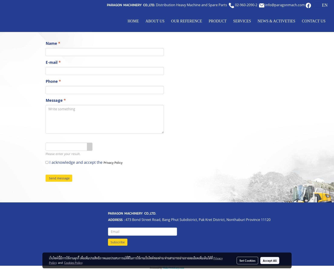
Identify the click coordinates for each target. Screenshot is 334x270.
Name (53, 43)
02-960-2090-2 (246, 5)
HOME (133, 21)
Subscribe (118, 242)
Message (56, 100)
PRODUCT (218, 21)
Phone (53, 81)
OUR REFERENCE (186, 21)
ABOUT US (154, 21)
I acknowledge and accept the (84, 162)
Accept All (270, 260)
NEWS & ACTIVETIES (276, 21)
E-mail (53, 62)
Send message (59, 178)
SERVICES (242, 21)
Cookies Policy (73, 262)
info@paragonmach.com (285, 5)
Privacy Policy (113, 163)
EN (321, 5)
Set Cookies (247, 260)
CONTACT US (313, 21)
